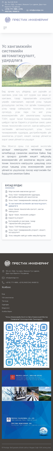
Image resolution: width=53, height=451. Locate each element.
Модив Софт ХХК (35, 448)
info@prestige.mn (12, 278)
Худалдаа (5, 305)
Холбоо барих (7, 311)
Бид (3, 294)
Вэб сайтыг (24, 448)
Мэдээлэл (5, 308)
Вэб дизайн (14, 448)
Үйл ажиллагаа (8, 298)
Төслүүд (5, 301)
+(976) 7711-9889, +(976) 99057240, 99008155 (22, 282)
